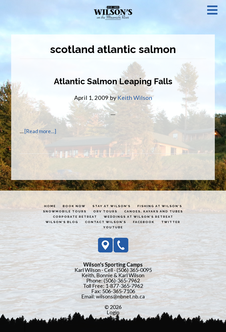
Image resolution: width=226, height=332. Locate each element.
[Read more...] (40, 131)
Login (113, 312)
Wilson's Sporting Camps (113, 13)
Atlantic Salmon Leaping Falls (113, 81)
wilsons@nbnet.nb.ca (120, 296)
